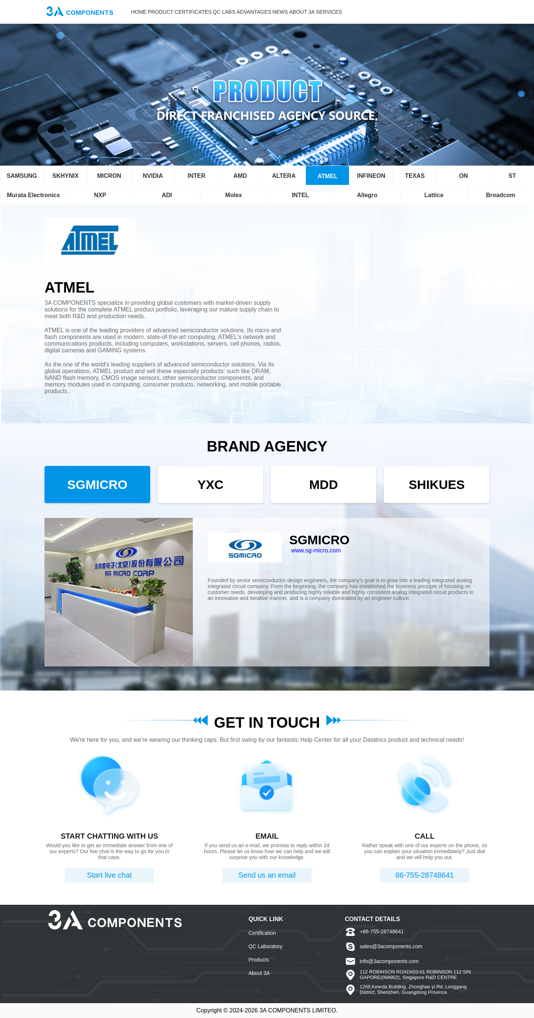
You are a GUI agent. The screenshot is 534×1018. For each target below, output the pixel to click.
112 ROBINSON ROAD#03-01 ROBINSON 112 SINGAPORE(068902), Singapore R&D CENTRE (415, 974)
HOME (138, 12)
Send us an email (267, 875)
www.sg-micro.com (316, 550)
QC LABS (224, 12)
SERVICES (329, 12)
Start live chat (109, 875)
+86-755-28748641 (382, 931)
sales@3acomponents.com (391, 946)
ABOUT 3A (302, 12)
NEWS (280, 12)
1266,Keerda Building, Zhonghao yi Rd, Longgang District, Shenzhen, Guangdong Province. (413, 989)
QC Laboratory (265, 946)
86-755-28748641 (424, 875)
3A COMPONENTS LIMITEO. (299, 1010)
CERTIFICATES (193, 12)
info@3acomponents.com (389, 961)
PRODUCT (160, 12)
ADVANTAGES (254, 12)
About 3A (259, 973)
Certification (262, 933)
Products (258, 960)
